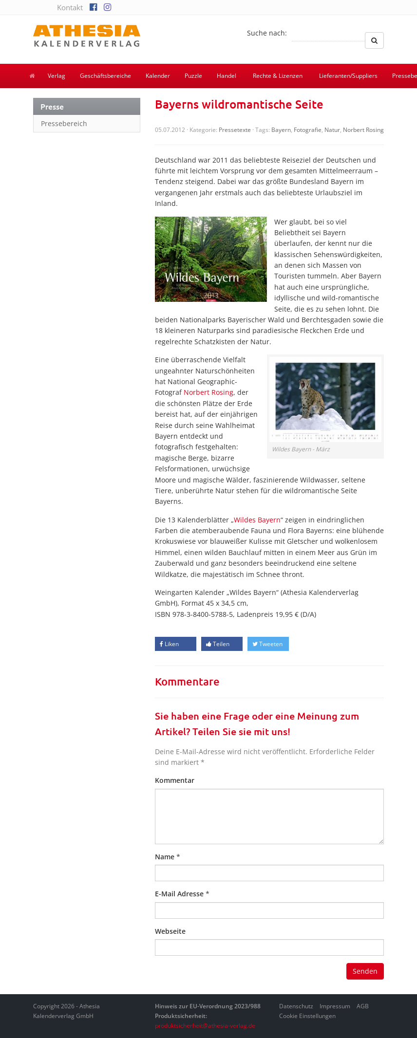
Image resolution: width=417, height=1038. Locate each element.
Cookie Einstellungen (307, 1016)
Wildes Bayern (257, 519)
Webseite (170, 931)
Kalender (158, 76)
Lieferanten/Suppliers (348, 76)
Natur (332, 130)
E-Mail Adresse (179, 893)
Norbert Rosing (363, 130)
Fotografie (308, 130)
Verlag (56, 76)
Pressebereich (64, 123)
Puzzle (193, 76)
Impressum (335, 1006)
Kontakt (70, 7)
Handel (226, 76)
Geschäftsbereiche (105, 76)
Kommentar (174, 780)
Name (164, 856)
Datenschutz (296, 1006)
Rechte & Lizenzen (278, 76)
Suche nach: (267, 32)
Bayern (281, 130)
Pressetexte (235, 130)
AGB (363, 1006)
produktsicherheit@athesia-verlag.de (205, 1025)
